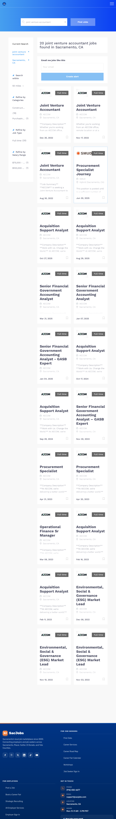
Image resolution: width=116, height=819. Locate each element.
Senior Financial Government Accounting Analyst (54, 292)
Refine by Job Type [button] (18, 131)
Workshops (68, 765)
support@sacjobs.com (76, 797)
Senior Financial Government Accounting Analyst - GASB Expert (54, 354)
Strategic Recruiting (14, 801)
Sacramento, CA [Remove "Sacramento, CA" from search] (18, 61)
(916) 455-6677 (73, 790)
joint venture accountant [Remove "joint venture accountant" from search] (19, 53)
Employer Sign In (13, 815)
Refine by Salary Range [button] (19, 153)
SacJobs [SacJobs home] (13, 733)
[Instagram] (11, 755)
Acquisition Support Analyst (54, 228)
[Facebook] (5, 755)
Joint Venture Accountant (52, 107)
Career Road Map (71, 751)
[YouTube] (36, 755)
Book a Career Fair (13, 795)
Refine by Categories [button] (18, 98)
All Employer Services (15, 808)
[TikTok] (30, 755)
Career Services (70, 745)
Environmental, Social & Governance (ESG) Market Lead (89, 595)
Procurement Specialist (51, 469)
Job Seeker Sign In (72, 771)
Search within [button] (17, 77)
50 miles (17, 86)
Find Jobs (83, 22)
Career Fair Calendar (72, 758)
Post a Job (10, 788)
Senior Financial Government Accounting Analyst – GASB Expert (90, 415)
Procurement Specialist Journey (88, 169)
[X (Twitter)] (17, 755)
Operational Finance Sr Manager (50, 531)
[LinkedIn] (24, 755)
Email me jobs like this (53, 60)
